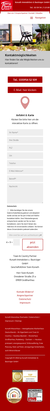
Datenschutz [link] (25, 299)
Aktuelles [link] (39, 13)
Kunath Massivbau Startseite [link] (16, 317)
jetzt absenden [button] (33, 245)
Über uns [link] (10, 13)
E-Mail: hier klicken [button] (25, 90)
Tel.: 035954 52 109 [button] (25, 79)
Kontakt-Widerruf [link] (25, 291)
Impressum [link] (25, 302)
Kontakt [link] (31, 13)
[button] (36, 18)
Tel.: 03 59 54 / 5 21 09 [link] (39, 7)
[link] (7, 9)
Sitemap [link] (18, 321)
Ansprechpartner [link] (21, 13)
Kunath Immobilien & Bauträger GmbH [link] (32, 2)
